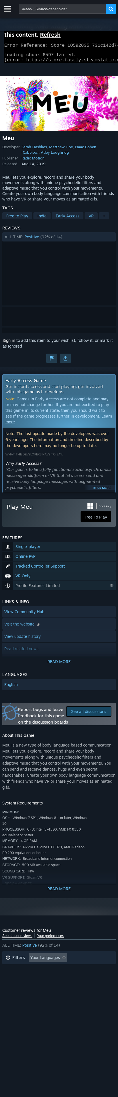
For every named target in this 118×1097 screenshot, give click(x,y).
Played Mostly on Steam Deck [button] (33, 978)
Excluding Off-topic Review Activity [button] (38, 969)
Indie (42, 219)
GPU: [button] (76, 987)
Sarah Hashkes (34, 150)
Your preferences (50, 939)
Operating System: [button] (23, 987)
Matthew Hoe (61, 150)
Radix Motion (33, 161)
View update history (22, 639)
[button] (59, 240)
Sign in (9, 343)
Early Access (67, 219)
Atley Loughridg (55, 155)
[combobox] (62, 9)
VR (91, 219)
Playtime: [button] (91, 969)
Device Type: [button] (17, 995)
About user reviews (17, 939)
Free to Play (17, 219)
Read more (102, 491)
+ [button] (104, 219)
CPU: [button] (55, 987)
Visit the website (22, 627)
